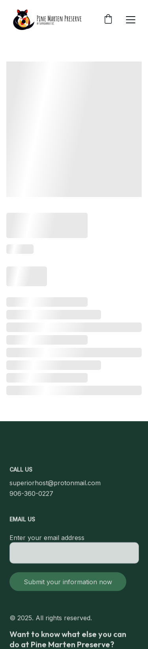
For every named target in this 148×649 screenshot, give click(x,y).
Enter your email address (46, 541)
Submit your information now (68, 585)
